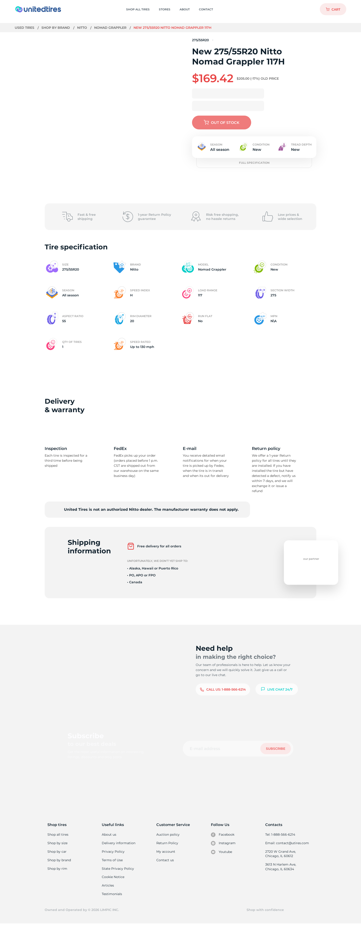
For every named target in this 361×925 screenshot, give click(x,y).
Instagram (223, 843)
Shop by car (56, 852)
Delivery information (118, 843)
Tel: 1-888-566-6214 (280, 834)
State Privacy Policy (117, 869)
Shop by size (57, 843)
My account (165, 852)
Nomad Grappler (111, 28)
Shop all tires (57, 834)
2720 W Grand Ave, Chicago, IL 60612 (280, 854)
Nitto (82, 28)
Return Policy (167, 843)
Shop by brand (56, 28)
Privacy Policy (113, 852)
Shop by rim (57, 869)
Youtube (221, 852)
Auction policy (167, 834)
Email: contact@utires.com (287, 843)
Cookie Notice (113, 878)
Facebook (222, 834)
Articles (108, 886)
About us (109, 834)
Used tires (25, 28)
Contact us (165, 860)
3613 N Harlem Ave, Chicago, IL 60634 (280, 867)
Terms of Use (112, 860)
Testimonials (112, 895)
